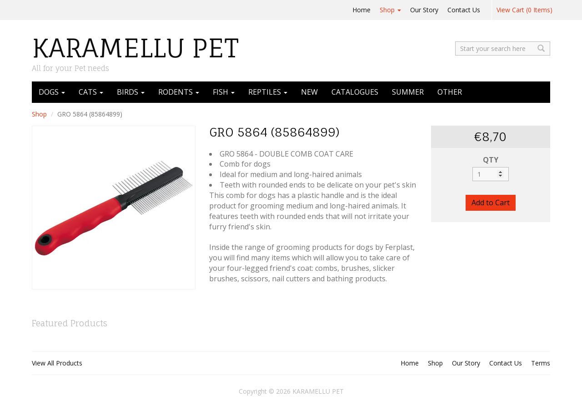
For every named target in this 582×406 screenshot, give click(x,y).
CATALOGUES (354, 92)
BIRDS (131, 92)
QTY (490, 160)
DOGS (52, 92)
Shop (390, 9)
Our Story (424, 9)
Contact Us (463, 9)
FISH (224, 92)
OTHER (449, 92)
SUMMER (408, 92)
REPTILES (267, 92)
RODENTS (178, 92)
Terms (540, 363)
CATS (91, 92)
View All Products (57, 363)
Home (361, 9)
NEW (309, 92)
